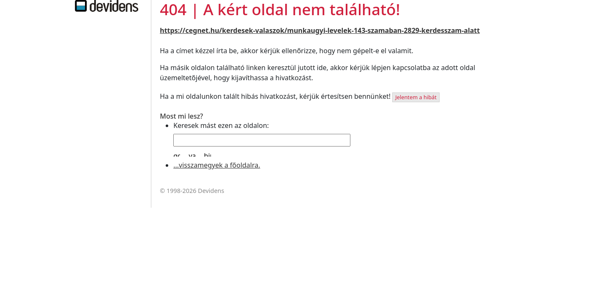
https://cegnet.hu (189, 30)
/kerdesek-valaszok (251, 30)
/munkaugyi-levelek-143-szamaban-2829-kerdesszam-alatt (382, 30)
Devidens (211, 191)
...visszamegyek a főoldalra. (216, 165)
